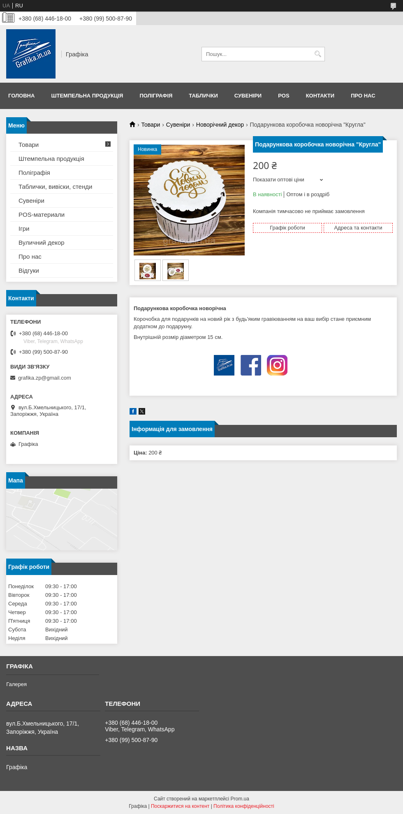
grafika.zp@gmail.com (44, 378)
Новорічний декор (220, 124)
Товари (150, 124)
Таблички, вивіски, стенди (55, 186)
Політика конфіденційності (243, 806)
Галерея (16, 684)
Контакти (320, 96)
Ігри (24, 228)
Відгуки (29, 270)
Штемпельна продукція (87, 96)
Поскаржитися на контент (180, 806)
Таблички (203, 96)
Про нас (363, 96)
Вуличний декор (42, 242)
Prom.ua (240, 799)
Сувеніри (248, 96)
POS (283, 96)
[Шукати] (317, 54)
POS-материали (42, 214)
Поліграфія (155, 96)
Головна (21, 96)
